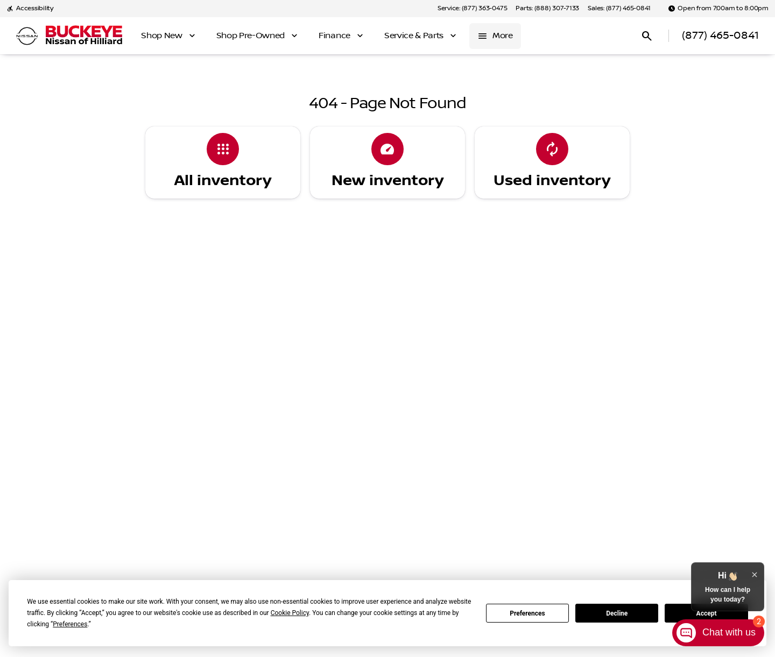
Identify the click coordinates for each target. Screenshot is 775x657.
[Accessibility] (29, 8)
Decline (617, 613)
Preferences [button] (70, 624)
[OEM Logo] (27, 36)
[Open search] (647, 36)
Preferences (527, 613)
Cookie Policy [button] (290, 613)
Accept (706, 613)
